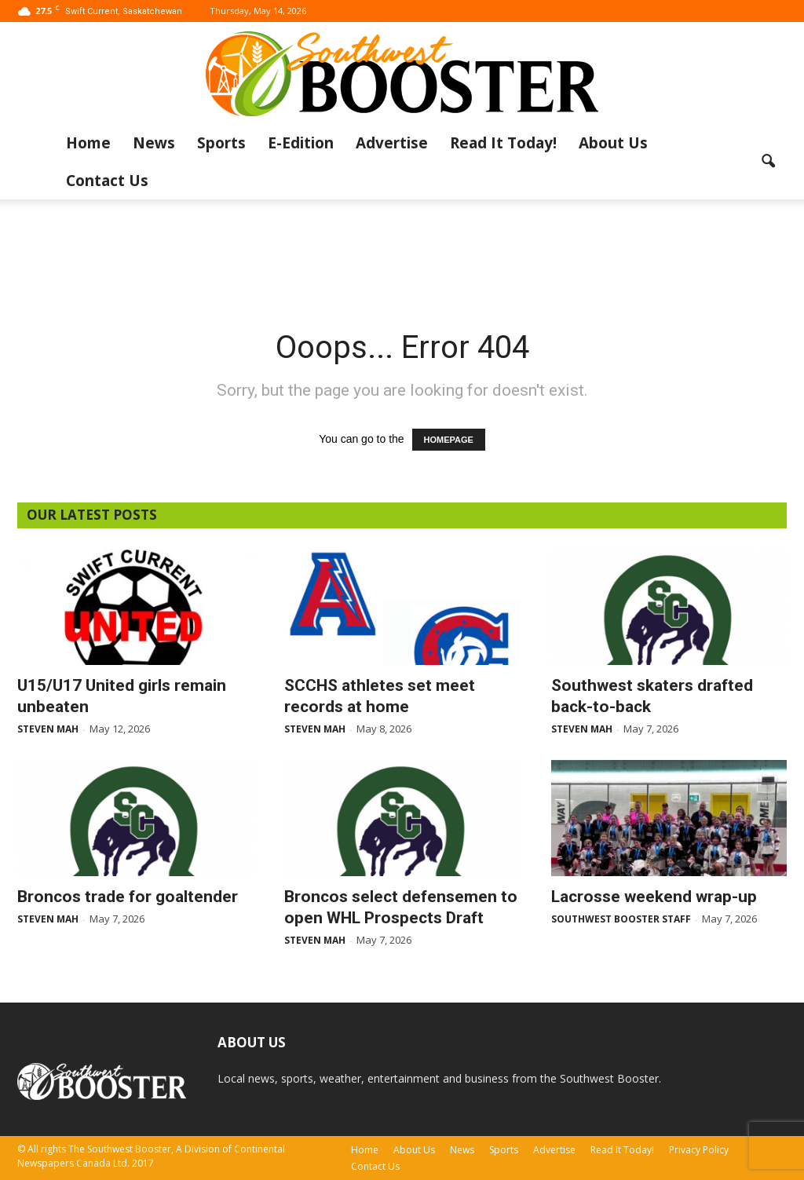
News (154, 143)
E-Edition (301, 143)
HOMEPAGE (448, 439)
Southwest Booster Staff (621, 919)
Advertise (392, 143)
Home (88, 143)
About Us (613, 143)
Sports (221, 143)
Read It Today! (503, 143)
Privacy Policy (699, 1149)
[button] (768, 162)
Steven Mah (48, 729)
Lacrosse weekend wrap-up (654, 896)
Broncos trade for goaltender (127, 896)
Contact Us (107, 180)
